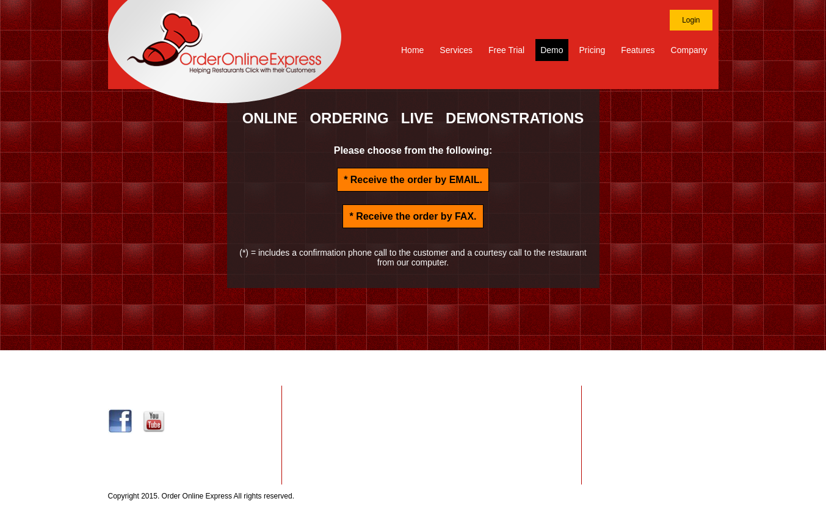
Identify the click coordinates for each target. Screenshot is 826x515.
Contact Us (631, 393)
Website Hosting (431, 408)
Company (689, 50)
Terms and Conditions (650, 423)
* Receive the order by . (413, 180)
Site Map (703, 496)
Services (456, 50)
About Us (628, 437)
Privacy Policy (637, 408)
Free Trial (506, 50)
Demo (551, 50)
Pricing (592, 50)
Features (637, 50)
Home (412, 50)
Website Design (431, 393)
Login (691, 20)
